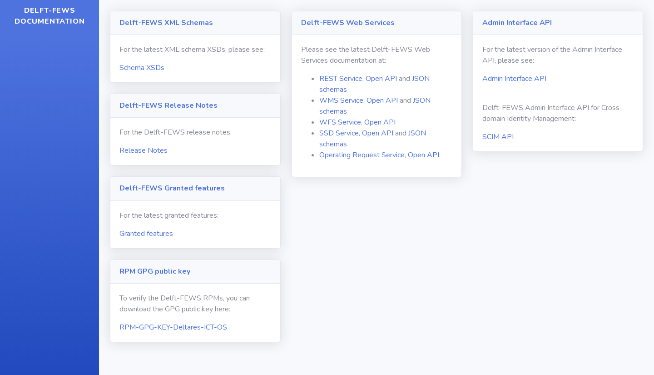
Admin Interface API (514, 79)
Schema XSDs (141, 68)
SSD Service (339, 133)
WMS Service (341, 100)
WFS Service (340, 122)
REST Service (340, 79)
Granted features (146, 234)
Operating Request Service (362, 155)
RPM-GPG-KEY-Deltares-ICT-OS (173, 327)
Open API (381, 79)
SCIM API (498, 137)
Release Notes (143, 150)
